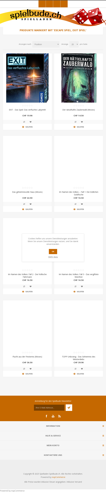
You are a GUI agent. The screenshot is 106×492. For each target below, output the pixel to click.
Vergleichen (24, 122)
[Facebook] (46, 416)
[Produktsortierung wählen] (45, 44)
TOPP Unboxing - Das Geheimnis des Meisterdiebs (78, 358)
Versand (78, 481)
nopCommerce (58, 477)
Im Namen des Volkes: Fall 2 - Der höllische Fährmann (27, 275)
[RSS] (59, 416)
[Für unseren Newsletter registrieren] (49, 408)
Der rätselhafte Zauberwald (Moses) (78, 109)
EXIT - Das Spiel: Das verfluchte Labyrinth (27, 109)
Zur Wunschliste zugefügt (30, 122)
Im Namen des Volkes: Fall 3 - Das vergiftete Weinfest (79, 275)
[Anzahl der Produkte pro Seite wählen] (74, 44)
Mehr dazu (53, 256)
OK (53, 251)
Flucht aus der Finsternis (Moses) (27, 356)
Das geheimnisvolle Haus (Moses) (27, 192)
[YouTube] (53, 416)
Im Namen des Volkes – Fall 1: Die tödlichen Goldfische (78, 193)
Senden (69, 407)
